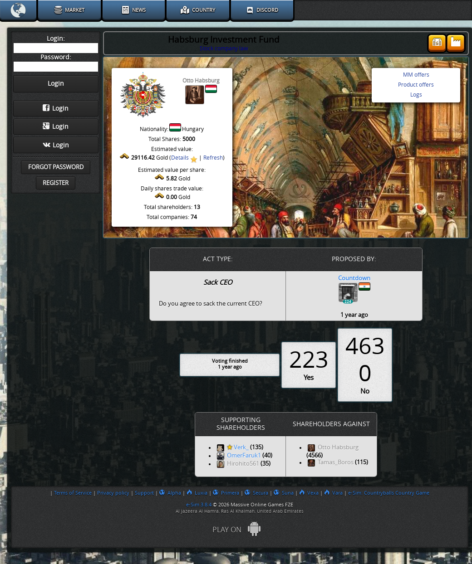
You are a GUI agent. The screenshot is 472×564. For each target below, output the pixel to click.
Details (180, 158)
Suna (284, 493)
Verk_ (238, 447)
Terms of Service (73, 493)
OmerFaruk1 (244, 455)
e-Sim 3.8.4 (198, 504)
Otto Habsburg (338, 447)
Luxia (197, 493)
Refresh (213, 158)
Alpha (170, 493)
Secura (256, 493)
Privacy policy (113, 493)
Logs (416, 95)
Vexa (309, 493)
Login (56, 108)
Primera (226, 493)
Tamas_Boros (336, 462)
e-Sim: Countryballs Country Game (388, 493)
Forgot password (56, 167)
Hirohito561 (243, 464)
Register (56, 183)
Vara (333, 493)
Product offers (416, 85)
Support (144, 493)
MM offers (416, 75)
